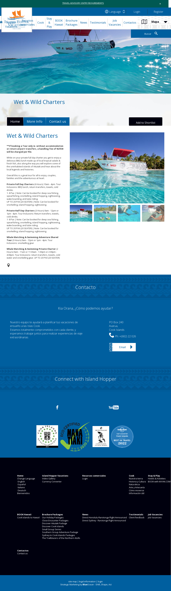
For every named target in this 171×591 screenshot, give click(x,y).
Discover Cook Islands (53, 526)
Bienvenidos (23, 493)
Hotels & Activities (156, 478)
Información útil (136, 493)
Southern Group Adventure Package (60, 532)
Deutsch (21, 490)
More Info (34, 121)
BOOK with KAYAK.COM (158, 481)
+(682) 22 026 (127, 336)
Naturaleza (134, 484)
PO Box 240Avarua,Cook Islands (116, 326)
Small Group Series (51, 529)
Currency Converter (52, 481)
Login (85, 478)
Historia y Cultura (137, 481)
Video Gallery (48, 478)
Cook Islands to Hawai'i (28, 517)
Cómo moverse (136, 490)
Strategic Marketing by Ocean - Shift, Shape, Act (86, 584)
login (100, 581)
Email (122, 347)
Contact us (22, 553)
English (21, 481)
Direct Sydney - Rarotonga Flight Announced (104, 520)
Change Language (26, 478)
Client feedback (136, 517)
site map (72, 581)
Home (15, 121)
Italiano (21, 487)
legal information (87, 581)
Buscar (147, 33)
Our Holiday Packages (53, 517)
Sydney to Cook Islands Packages (58, 535)
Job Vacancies (154, 517)
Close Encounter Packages (55, 520)
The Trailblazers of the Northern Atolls (61, 538)
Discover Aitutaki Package (54, 523)
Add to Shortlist (145, 123)
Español (21, 484)
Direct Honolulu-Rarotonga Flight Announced (104, 517)
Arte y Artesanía (136, 487)
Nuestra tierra (135, 478)
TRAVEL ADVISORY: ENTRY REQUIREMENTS (83, 3)
